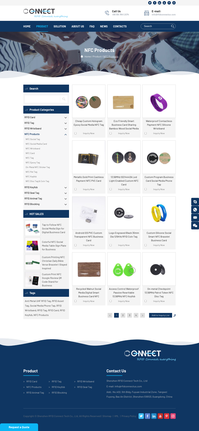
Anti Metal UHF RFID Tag (38, 300)
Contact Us (116, 370)
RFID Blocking (59, 392)
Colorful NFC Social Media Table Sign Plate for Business (54, 245)
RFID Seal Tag (84, 386)
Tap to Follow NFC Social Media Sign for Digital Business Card (53, 228)
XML (116, 416)
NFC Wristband (33, 148)
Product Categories (42, 109)
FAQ (92, 26)
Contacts (120, 26)
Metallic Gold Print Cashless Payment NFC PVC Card (89, 178)
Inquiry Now (88, 133)
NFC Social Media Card (36, 143)
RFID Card (53, 310)
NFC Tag (30, 157)
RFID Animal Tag (35, 392)
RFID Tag (42, 310)
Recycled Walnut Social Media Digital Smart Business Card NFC (88, 292)
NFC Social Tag (33, 139)
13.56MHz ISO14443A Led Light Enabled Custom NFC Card (124, 180)
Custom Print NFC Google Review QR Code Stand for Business (52, 280)
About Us (78, 26)
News (104, 26)
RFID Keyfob (58, 386)
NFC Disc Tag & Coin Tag (37, 181)
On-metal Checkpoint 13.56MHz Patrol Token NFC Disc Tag (159, 292)
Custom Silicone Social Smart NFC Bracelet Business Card (159, 236)
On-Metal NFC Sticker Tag (38, 167)
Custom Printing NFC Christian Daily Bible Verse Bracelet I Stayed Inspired (54, 263)
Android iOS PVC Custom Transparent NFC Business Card (88, 236)
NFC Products (110, 56)
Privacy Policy (129, 416)
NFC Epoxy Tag (33, 162)
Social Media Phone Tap (42, 305)
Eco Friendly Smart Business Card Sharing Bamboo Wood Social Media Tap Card (124, 124)
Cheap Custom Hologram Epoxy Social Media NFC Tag (89, 122)
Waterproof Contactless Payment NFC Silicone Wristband (159, 124)
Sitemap (106, 416)
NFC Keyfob (31, 176)
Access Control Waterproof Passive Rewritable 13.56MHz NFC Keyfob (124, 292)
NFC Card (30, 153)
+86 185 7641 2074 (120, 14)
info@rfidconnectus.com (164, 14)
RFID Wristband (85, 381)
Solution (60, 26)
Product (42, 26)
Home (27, 26)
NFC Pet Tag (31, 171)
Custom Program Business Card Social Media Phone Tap (159, 180)
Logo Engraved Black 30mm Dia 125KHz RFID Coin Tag (124, 234)
